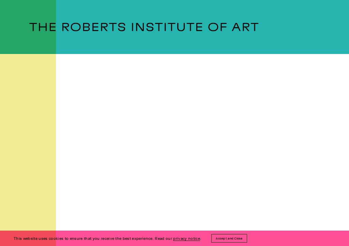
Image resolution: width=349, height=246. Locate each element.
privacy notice (186, 238)
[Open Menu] (5, 123)
